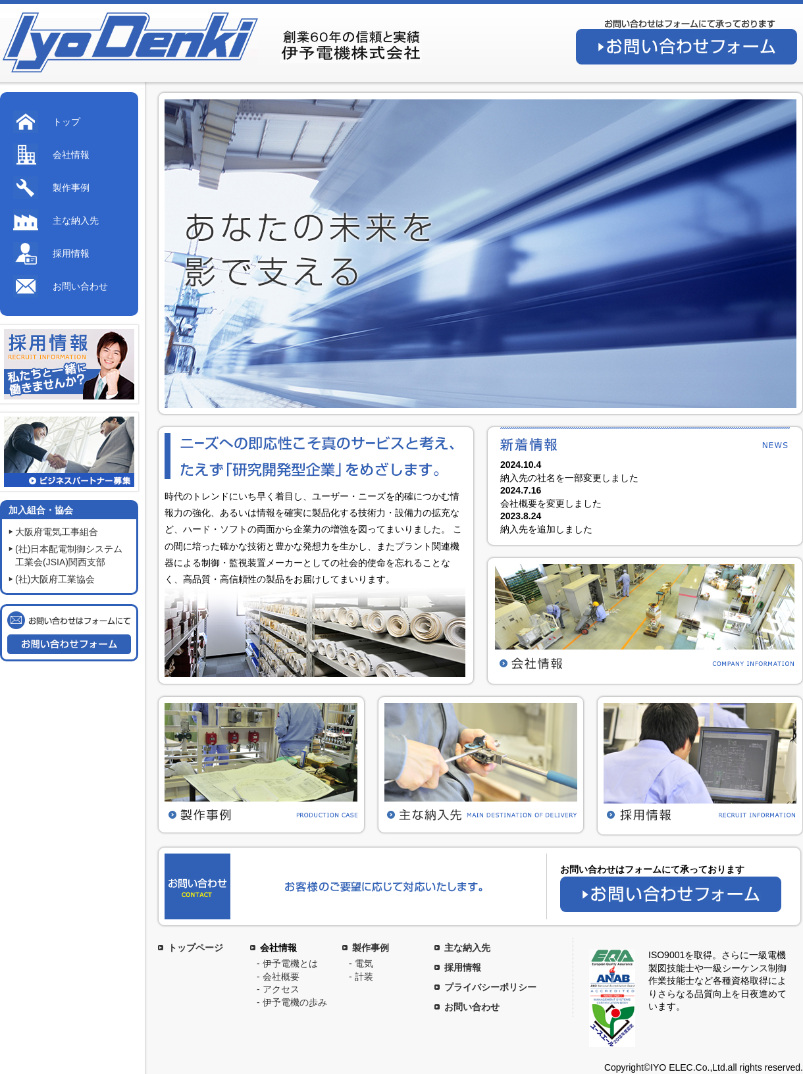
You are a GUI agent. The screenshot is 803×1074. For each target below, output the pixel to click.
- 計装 (361, 976)
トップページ (195, 947)
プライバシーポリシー (490, 987)
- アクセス (278, 989)
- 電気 (361, 963)
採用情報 (71, 253)
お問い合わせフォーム (686, 46)
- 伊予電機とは (287, 963)
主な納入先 (76, 220)
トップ (66, 121)
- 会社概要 (278, 976)
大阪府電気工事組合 (56, 531)
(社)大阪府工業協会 (55, 579)
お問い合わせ (80, 286)
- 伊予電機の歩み (292, 1002)
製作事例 (71, 187)
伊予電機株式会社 (129, 43)
